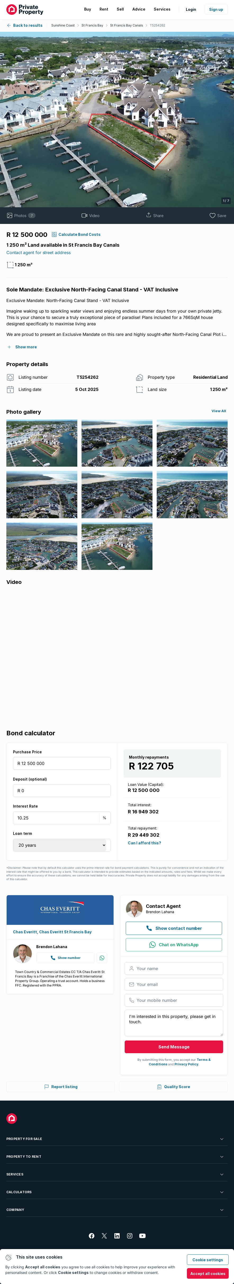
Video (90, 215)
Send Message (174, 1046)
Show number (65, 958)
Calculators (115, 1192)
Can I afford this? (144, 842)
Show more (26, 347)
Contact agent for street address (38, 252)
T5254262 (157, 25)
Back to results (24, 25)
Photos (20, 215)
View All (219, 411)
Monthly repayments (149, 757)
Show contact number (174, 928)
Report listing (61, 1086)
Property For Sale (115, 1139)
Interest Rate (25, 806)
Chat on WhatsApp (174, 944)
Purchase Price (27, 752)
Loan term (22, 833)
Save (217, 215)
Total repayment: (142, 828)
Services (115, 1174)
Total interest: (139, 805)
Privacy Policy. (186, 1064)
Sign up (216, 9)
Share (155, 215)
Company (115, 1210)
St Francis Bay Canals (126, 25)
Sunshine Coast (63, 25)
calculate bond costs (79, 234)
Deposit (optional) (30, 779)
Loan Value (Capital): (146, 784)
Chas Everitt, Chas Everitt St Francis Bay (52, 932)
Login (191, 9)
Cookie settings (207, 1260)
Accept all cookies (208, 1273)
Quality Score (173, 1086)
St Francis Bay (92, 25)
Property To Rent (115, 1156)
